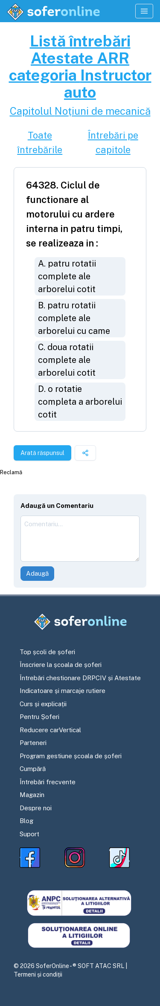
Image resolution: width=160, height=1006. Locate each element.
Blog (26, 820)
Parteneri (33, 742)
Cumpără (33, 768)
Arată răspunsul (42, 452)
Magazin (32, 794)
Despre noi (36, 808)
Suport (29, 834)
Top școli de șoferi (47, 651)
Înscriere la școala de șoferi (61, 664)
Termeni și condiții (38, 974)
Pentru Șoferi (39, 716)
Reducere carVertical (50, 729)
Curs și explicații (43, 703)
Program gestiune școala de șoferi (71, 756)
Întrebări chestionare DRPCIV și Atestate (80, 677)
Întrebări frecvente (48, 782)
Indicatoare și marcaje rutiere (62, 690)
